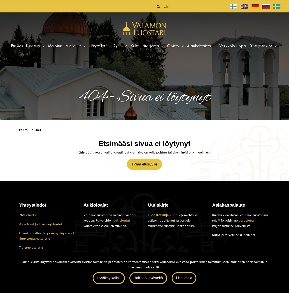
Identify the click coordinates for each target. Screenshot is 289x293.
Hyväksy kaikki (109, 278)
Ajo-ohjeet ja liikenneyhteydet (40, 224)
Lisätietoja (184, 278)
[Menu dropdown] (43, 46)
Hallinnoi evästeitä (148, 278)
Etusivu (17, 46)
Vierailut (74, 46)
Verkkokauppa (232, 46)
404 (38, 130)
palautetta (246, 220)
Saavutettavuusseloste (34, 238)
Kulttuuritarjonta (145, 46)
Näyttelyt (98, 46)
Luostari (33, 46)
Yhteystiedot (261, 46)
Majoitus (55, 46)
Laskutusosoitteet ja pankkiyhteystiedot (46, 233)
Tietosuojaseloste (31, 247)
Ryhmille (120, 46)
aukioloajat (121, 220)
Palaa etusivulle (144, 164)
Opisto (173, 46)
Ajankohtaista (199, 46)
